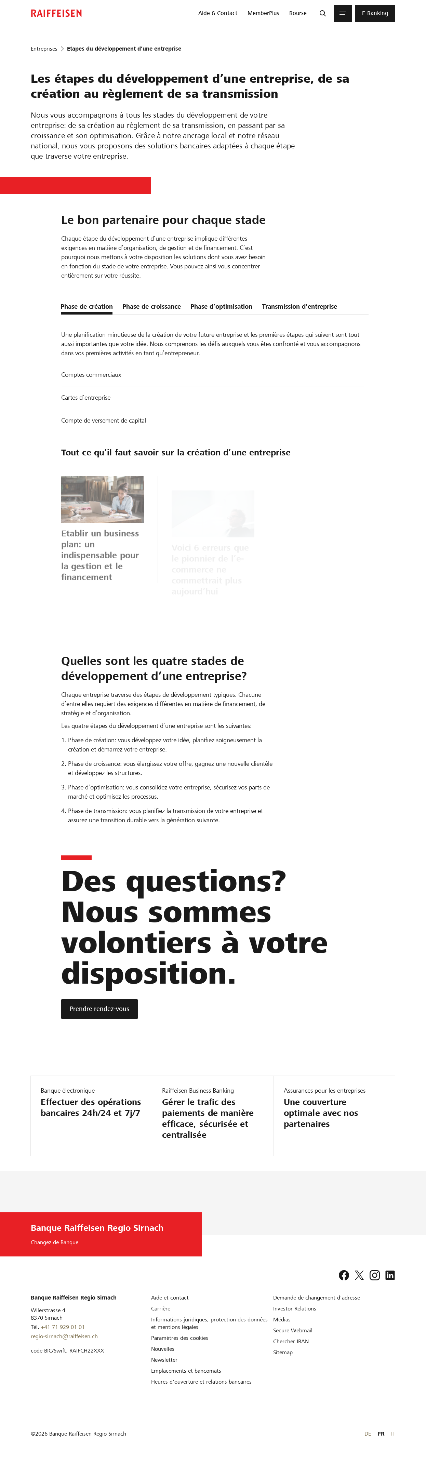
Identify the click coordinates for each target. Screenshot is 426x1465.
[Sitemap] (283, 1352)
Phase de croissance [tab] (151, 306)
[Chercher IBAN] (291, 1341)
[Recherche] (323, 13)
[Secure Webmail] (292, 1330)
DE (367, 1433)
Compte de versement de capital (103, 420)
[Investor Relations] (294, 1308)
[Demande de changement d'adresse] (316, 1297)
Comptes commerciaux (91, 374)
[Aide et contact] (170, 1297)
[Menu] (343, 13)
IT (393, 1433)
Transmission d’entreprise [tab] (299, 306)
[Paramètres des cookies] (179, 1338)
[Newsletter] (164, 1360)
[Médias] (282, 1319)
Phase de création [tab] (87, 306)
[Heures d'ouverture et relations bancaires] (201, 1382)
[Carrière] (160, 1308)
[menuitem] (218, 13)
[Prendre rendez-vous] (99, 1009)
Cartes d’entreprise (85, 397)
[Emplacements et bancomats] (186, 1371)
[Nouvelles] (162, 1349)
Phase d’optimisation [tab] (221, 306)
